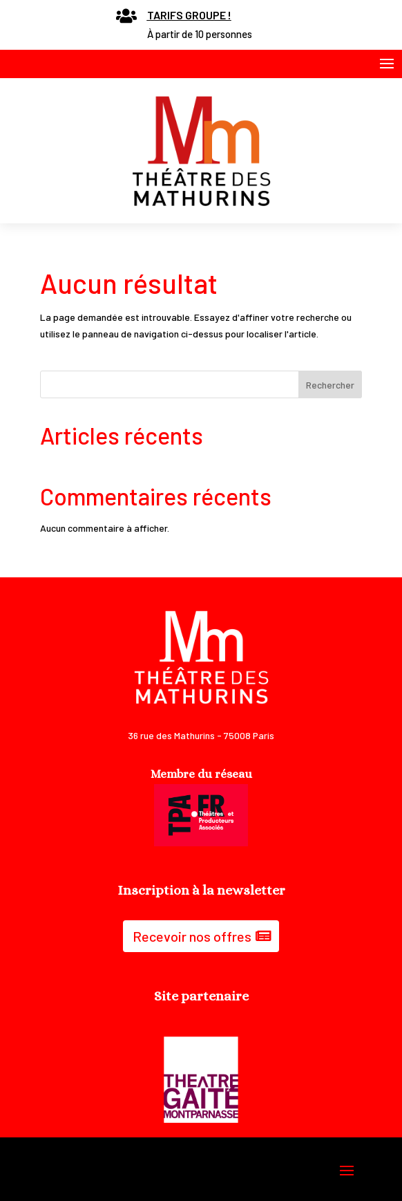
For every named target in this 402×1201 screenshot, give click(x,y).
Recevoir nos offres (192, 936)
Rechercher (330, 385)
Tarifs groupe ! (189, 14)
